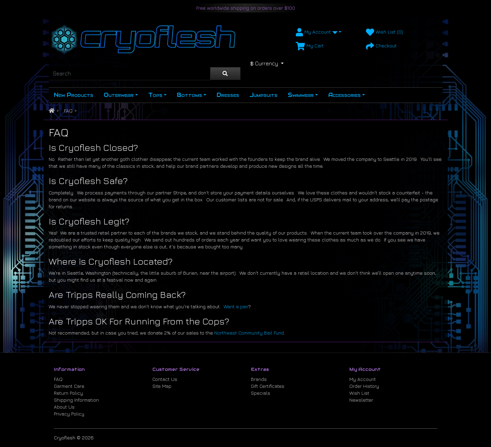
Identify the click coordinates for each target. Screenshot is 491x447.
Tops (155, 95)
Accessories (344, 95)
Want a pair (236, 306)
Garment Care (69, 386)
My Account (362, 379)
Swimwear (301, 95)
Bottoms (189, 95)
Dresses (228, 95)
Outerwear (119, 95)
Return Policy (68, 393)
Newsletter (361, 400)
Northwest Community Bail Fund (249, 333)
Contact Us (164, 379)
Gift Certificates (267, 386)
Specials (260, 393)
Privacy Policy (69, 414)
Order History (364, 386)
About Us (64, 407)
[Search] (129, 73)
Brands (259, 379)
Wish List (359, 393)
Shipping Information (76, 400)
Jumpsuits (263, 95)
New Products (73, 95)
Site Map (161, 386)
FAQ (68, 110)
